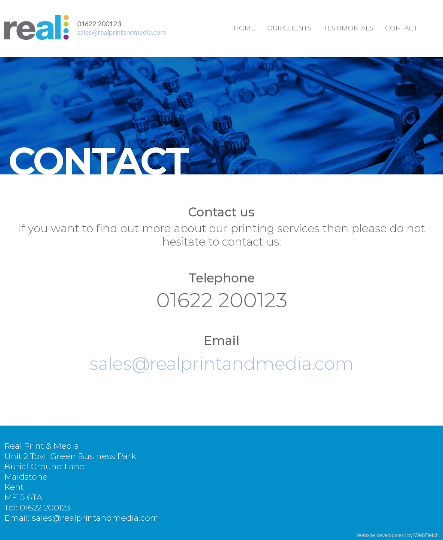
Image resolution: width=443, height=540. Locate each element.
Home (244, 28)
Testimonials (348, 28)
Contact (401, 28)
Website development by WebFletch (397, 535)
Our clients (289, 28)
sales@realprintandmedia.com (121, 32)
